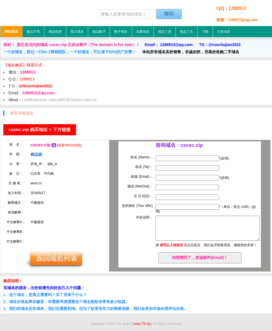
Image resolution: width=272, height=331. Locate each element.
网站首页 (11, 32)
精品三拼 (164, 32)
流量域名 (142, 32)
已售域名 (223, 32)
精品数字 (99, 32)
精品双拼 (55, 32)
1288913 (27, 79)
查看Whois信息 (69, 145)
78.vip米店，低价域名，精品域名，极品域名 (35, 13)
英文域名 (77, 32)
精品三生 (186, 32)
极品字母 (33, 32)
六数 (205, 32)
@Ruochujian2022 (35, 86)
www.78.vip (142, 324)
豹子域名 (121, 32)
